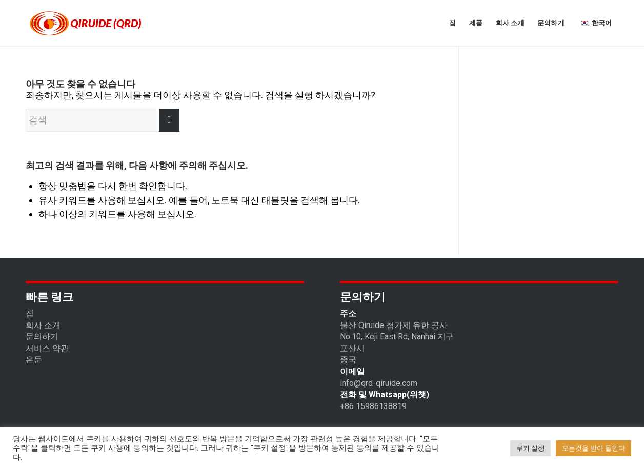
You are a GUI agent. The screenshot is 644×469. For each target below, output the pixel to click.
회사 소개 (43, 325)
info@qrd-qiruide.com (378, 383)
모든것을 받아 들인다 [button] (593, 448)
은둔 (34, 359)
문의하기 (42, 336)
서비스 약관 (47, 348)
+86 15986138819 (373, 406)
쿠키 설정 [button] (530, 448)
